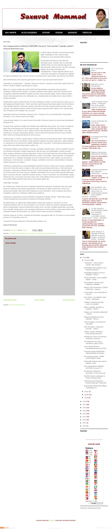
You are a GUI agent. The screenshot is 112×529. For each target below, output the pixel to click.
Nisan (86, 391)
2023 (84, 257)
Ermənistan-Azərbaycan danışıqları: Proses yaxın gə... (95, 372)
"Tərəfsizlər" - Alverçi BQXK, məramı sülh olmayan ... (94, 264)
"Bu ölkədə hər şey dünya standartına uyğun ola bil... (94, 342)
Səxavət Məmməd (49, 233)
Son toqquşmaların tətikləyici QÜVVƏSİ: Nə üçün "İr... (94, 367)
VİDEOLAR (87, 33)
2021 (84, 404)
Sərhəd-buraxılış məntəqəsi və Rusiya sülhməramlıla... (94, 377)
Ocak (86, 398)
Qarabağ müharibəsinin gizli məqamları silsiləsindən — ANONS (99, 171)
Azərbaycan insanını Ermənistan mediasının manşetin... (95, 337)
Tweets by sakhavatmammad (90, 508)
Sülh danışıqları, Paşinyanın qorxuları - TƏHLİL (93, 328)
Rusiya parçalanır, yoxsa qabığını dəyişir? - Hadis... (95, 278)
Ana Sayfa (39, 300)
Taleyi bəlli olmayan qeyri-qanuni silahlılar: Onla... (95, 362)
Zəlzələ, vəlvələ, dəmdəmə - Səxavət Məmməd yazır (93, 333)
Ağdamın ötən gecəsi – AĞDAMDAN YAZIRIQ (99, 153)
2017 (84, 417)
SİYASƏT (46, 33)
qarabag (39, 233)
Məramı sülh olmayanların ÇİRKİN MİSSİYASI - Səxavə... (96, 288)
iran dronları (31, 233)
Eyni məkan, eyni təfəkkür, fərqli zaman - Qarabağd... (95, 298)
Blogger (52, 520)
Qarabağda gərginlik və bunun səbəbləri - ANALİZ (94, 273)
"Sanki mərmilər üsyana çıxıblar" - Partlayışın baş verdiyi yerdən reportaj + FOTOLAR (99, 104)
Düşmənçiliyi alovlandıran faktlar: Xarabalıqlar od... (95, 387)
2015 (84, 423)
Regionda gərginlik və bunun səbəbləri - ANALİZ (94, 318)
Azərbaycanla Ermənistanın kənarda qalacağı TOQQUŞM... (95, 382)
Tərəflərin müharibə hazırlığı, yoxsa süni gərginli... (94, 303)
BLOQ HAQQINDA (29, 33)
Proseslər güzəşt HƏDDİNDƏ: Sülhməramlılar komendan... (94, 352)
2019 (84, 411)
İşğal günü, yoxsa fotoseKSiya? (97, 85)
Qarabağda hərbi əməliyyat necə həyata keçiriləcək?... (95, 269)
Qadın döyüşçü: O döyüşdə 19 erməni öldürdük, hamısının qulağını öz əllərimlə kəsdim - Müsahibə (98, 235)
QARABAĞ (72, 33)
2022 (84, 401)
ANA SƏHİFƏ (10, 33)
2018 (84, 414)
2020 (84, 407)
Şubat (86, 395)
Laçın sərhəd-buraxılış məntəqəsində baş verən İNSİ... (96, 347)
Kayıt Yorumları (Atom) (17, 305)
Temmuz (87, 260)
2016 (84, 420)
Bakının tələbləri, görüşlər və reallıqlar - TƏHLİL (94, 308)
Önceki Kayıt (69, 300)
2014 (84, 426)
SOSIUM (58, 33)
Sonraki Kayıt (9, 300)
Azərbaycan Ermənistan (18, 233)
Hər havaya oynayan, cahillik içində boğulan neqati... (94, 357)
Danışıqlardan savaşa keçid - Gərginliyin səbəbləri (94, 283)
